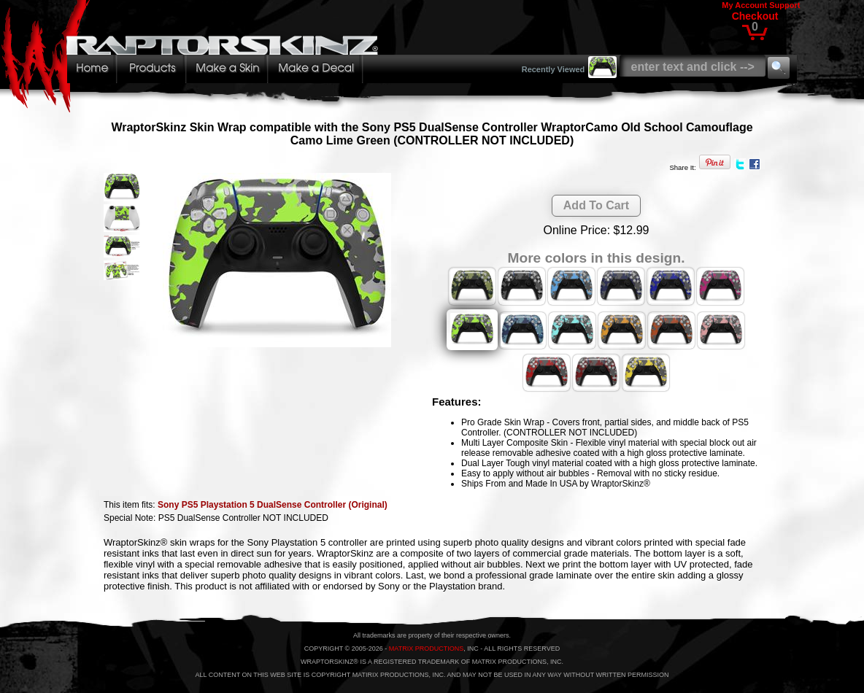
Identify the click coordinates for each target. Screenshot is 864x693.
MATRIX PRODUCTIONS (426, 648)
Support (784, 5)
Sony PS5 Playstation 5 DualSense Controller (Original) (272, 505)
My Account (744, 5)
